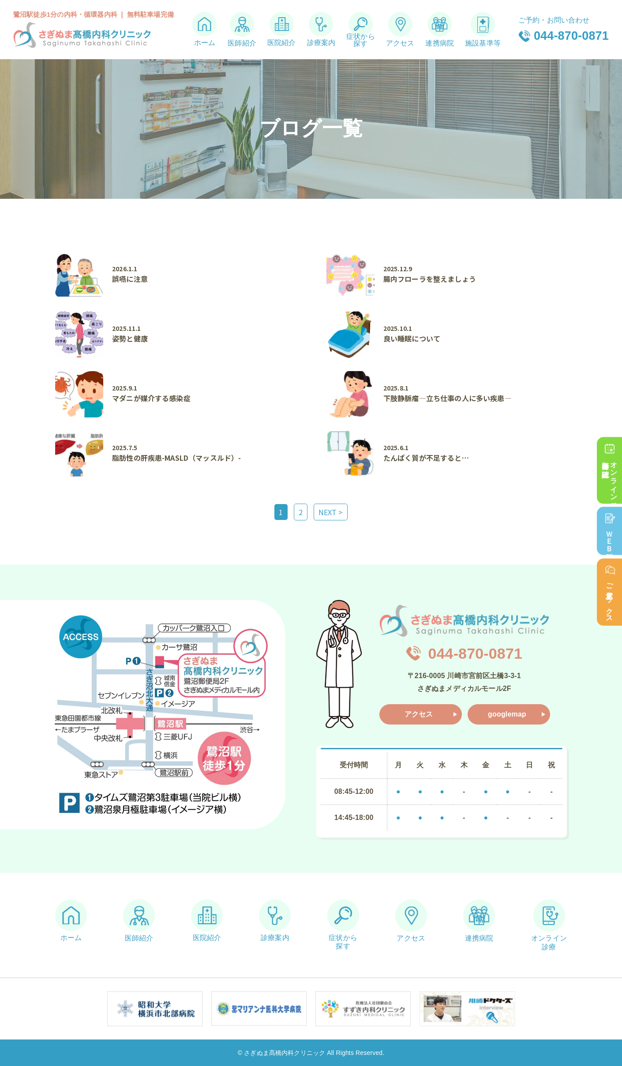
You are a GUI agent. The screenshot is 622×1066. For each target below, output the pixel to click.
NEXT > (330, 512)
